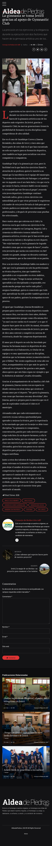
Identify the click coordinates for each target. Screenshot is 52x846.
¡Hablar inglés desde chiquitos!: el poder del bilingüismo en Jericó (24, 709)
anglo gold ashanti (12, 508)
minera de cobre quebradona (15, 513)
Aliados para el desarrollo (12, 19)
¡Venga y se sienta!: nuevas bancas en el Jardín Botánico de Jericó (24, 743)
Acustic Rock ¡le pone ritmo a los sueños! (24, 779)
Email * (5, 646)
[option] (26, 90)
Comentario (7, 605)
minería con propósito (12, 517)
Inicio (26, 843)
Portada (30, 517)
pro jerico (42, 517)
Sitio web (5, 655)
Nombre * (5, 636)
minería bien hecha (37, 513)
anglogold (29, 508)
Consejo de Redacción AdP (11, 52)
